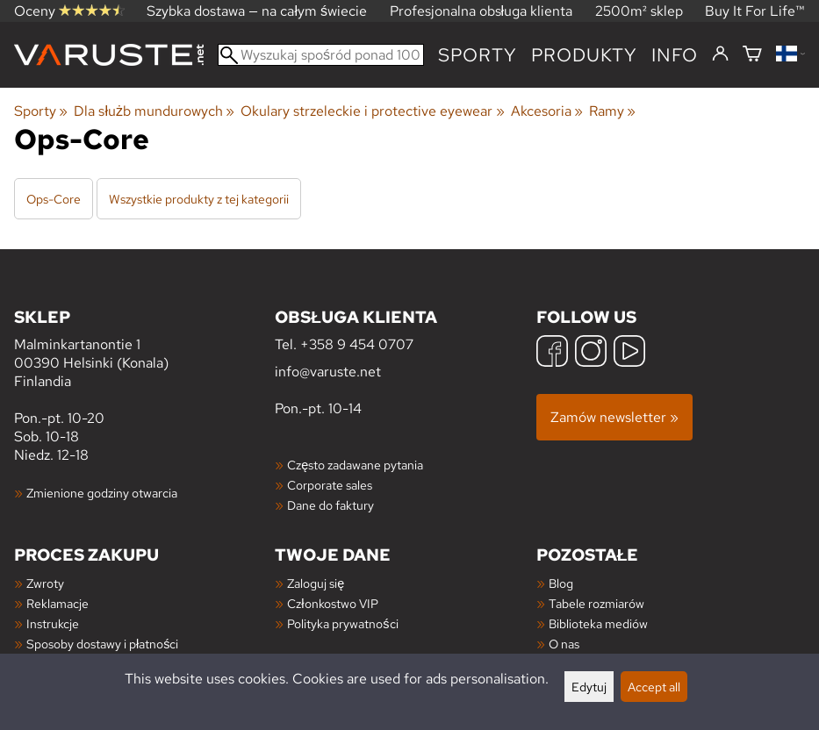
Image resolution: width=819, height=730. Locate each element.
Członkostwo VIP (332, 603)
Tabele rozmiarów (596, 603)
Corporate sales (329, 484)
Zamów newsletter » (614, 417)
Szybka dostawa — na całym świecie (257, 11)
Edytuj (589, 686)
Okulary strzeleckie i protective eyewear (372, 111)
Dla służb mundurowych (154, 111)
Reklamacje (57, 603)
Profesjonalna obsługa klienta (481, 11)
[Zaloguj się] (720, 54)
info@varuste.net (328, 371)
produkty (584, 55)
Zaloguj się (315, 583)
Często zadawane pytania (355, 464)
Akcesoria (547, 111)
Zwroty (45, 583)
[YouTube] (629, 353)
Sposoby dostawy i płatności (102, 643)
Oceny (69, 11)
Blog (561, 583)
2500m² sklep (639, 11)
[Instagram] (591, 353)
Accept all (654, 686)
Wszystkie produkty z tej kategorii (199, 198)
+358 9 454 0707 (356, 344)
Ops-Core (53, 198)
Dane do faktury (330, 505)
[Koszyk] (752, 55)
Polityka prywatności (342, 623)
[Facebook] (552, 353)
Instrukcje (52, 623)
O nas (564, 643)
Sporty (477, 55)
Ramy (612, 111)
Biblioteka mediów (598, 623)
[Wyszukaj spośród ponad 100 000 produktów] (321, 55)
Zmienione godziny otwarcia (101, 492)
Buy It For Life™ (755, 11)
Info (674, 55)
